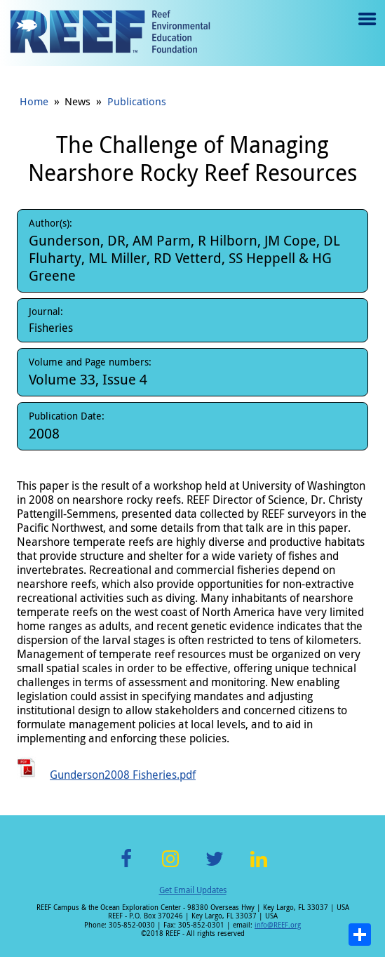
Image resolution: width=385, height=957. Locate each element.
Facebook (126, 867)
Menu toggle (365, 29)
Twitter (214, 867)
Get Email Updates (193, 889)
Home (34, 101)
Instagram (170, 867)
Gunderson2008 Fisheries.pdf (123, 774)
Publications (136, 101)
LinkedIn (259, 867)
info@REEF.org (278, 925)
